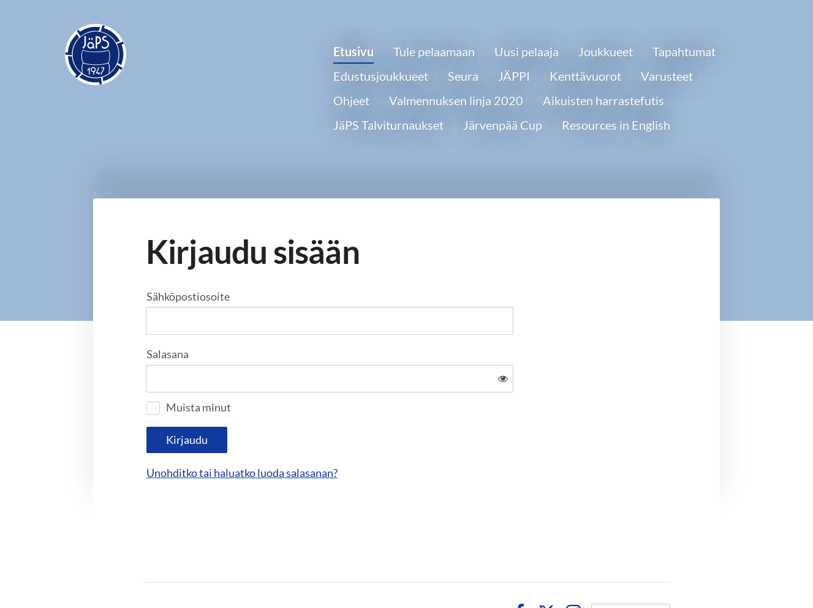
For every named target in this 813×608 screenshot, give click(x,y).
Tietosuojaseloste (455, 572)
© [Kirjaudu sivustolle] (149, 572)
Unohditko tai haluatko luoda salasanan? (374, 433)
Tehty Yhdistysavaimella (631, 572)
